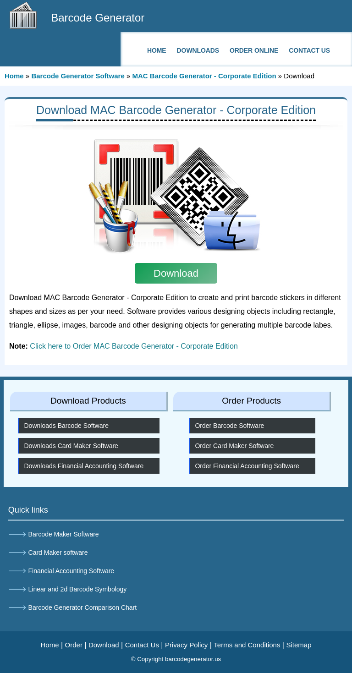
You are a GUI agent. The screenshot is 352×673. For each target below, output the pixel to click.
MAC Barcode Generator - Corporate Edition (204, 76)
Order (73, 645)
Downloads (198, 50)
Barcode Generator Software (77, 76)
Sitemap (298, 645)
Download (103, 645)
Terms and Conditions (247, 645)
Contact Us (309, 50)
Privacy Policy (186, 645)
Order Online (254, 50)
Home (156, 50)
